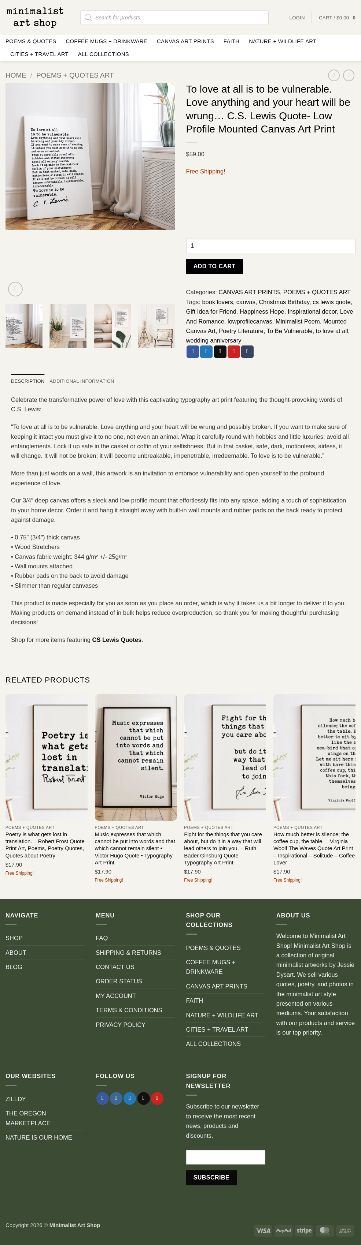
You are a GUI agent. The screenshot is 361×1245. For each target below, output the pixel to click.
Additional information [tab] (83, 381)
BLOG (13, 967)
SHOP (14, 938)
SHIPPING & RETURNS (128, 952)
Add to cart (215, 266)
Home (15, 75)
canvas (245, 302)
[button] (337, 17)
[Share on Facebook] (193, 351)
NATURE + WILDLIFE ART (282, 41)
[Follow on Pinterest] (157, 1098)
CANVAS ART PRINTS (185, 41)
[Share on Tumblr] (247, 351)
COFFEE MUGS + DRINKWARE (106, 41)
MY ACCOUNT (116, 995)
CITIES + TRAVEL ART (39, 54)
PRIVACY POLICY (120, 1024)
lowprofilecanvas (250, 321)
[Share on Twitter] (206, 351)
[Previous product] (349, 75)
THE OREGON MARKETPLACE (28, 1118)
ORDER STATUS (119, 981)
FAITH (232, 41)
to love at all (332, 331)
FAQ (102, 938)
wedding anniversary (214, 340)
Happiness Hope (262, 311)
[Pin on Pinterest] (234, 351)
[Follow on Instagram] (116, 1098)
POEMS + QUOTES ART (75, 75)
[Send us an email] (143, 1098)
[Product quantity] (271, 246)
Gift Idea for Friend (211, 311)
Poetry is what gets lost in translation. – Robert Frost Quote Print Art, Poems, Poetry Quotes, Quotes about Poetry (45, 845)
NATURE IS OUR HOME (38, 1137)
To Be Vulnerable (290, 331)
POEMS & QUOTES (30, 41)
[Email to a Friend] (220, 351)
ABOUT (15, 952)
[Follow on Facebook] (102, 1098)
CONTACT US (115, 967)
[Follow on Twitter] (130, 1098)
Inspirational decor (312, 311)
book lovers (217, 302)
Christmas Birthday (284, 302)
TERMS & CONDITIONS (129, 1010)
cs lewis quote (331, 302)
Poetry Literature (241, 331)
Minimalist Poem (298, 321)
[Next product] (334, 75)
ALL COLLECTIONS (103, 54)
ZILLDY (15, 1099)
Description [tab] (28, 381)
